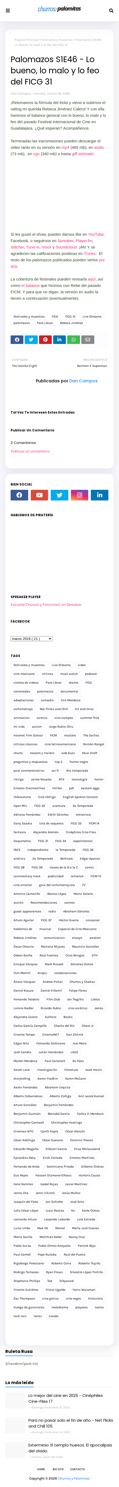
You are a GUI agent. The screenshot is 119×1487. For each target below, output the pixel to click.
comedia (47, 700)
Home (41, 1469)
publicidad (55, 876)
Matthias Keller (51, 1237)
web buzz (68, 753)
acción (18, 902)
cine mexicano (24, 674)
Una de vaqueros (51, 823)
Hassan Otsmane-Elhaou (53, 1175)
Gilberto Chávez (92, 1166)
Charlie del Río (64, 1026)
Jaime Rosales (41, 779)
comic (89, 867)
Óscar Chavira (24, 946)
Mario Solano (83, 894)
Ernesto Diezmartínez (29, 788)
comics (42, 718)
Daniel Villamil (51, 990)
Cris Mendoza (70, 700)
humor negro (79, 762)
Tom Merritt (22, 973)
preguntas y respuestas (31, 762)
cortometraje (23, 709)
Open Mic (20, 806)
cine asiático (77, 1008)
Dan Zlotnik (74, 1034)
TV (84, 885)
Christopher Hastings (66, 1122)
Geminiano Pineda (60, 1166)
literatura (71, 1070)
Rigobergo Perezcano (29, 1263)
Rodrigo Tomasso (26, 1272)
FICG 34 (60, 841)
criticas (47, 674)
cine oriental (23, 885)
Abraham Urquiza (57, 1087)
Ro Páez (78, 1061)
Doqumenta (22, 841)
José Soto (77, 1202)
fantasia (20, 832)
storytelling (22, 1078)
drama (73, 682)
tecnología (79, 779)
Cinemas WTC (23, 1131)
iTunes (89, 253)
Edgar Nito (21, 1043)
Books (68, 1017)
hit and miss (84, 709)
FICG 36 (88, 850)
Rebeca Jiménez (71, 323)
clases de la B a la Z (64, 867)
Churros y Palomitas (74, 1478)
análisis (19, 858)
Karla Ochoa (91, 1210)
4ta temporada (77, 770)
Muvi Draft (89, 753)
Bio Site (58, 1469)
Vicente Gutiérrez (26, 1290)
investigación (47, 1070)
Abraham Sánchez (76, 911)
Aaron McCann (75, 1078)
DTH (94, 955)
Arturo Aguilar (24, 920)
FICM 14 (94, 823)
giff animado (83, 153)
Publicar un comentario (30, 451)
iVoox (47, 247)
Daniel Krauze (23, 990)
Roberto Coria (61, 1263)
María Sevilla (23, 1237)
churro (18, 753)
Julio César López (26, 1210)
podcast (91, 674)
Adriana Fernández (27, 814)
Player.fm (84, 240)
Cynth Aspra (49, 1131)
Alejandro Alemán (46, 832)
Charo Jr (88, 1026)
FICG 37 (46, 920)
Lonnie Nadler (23, 1008)
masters (70, 735)
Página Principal (27, 40)
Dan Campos (21, 93)
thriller (57, 788)
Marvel (60, 1228)
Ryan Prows (54, 1272)
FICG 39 (37, 867)
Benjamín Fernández (59, 1105)
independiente (37, 850)
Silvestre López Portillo (86, 1272)
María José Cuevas (85, 1228)
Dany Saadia (23, 823)
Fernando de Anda (27, 1166)
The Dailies (91, 735)
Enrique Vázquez (26, 964)
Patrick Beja (87, 1246)
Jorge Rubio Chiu (61, 726)
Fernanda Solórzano (50, 1043)
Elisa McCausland (87, 1149)
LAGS (74, 1052)
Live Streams (92, 316)
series (99, 1008)
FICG (55, 316)
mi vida (19, 726)
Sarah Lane (22, 1070)
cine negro (73, 1298)
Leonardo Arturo (25, 1219)
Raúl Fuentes (49, 955)
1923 (17, 850)
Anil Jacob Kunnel (91, 1096)
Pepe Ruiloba (47, 1254)
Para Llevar (45, 323)
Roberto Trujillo (89, 1263)
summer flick (89, 718)
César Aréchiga (24, 1140)
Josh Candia (22, 1052)
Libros (95, 999)
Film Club (53, 999)
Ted (49, 1281)
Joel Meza (80, 1043)
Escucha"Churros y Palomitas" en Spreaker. (46, 604)
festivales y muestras (57, 40)
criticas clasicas (25, 744)
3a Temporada (83, 806)
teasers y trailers (42, 753)
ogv (37, 153)
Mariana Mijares (53, 946)
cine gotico (50, 1298)
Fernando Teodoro (26, 999)
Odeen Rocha (23, 955)
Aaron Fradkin (47, 1078)
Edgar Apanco (90, 858)
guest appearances (27, 911)
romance (77, 876)
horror (99, 779)
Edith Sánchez (58, 814)
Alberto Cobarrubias (28, 1096)
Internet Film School (28, 735)
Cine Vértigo (47, 797)
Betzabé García (59, 1114)
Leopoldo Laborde (57, 1219)
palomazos (22, 323)
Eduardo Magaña (26, 1149)
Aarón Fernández (26, 1087)
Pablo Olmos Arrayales (54, 1246)
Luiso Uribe (22, 1228)
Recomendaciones (44, 902)
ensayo (77, 938)
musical (45, 929)
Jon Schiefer (54, 1202)
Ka (73, 1210)
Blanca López (56, 894)
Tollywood (66, 1281)
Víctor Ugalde (55, 1290)
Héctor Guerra (69, 920)
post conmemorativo (29, 770)
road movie (93, 1070)
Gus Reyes (21, 1175)
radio (52, 911)
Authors (50, 1017)
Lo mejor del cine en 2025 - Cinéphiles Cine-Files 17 (65, 1398)
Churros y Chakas (82, 982)
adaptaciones (24, 700)
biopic (42, 973)
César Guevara (52, 1140)
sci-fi (55, 770)
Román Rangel (93, 744)
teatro (99, 1307)
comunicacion (54, 938)
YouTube (96, 234)
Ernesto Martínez (82, 1158)
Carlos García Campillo (30, 1026)
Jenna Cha (21, 1193)
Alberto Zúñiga (60, 1096)
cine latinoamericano (60, 744)
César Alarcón (75, 1131)
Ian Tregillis (75, 999)
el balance (31, 285)
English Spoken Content (80, 797)
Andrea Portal (52, 982)
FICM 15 (96, 876)
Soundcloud (66, 247)
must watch (69, 674)
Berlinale (66, 858)
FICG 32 (39, 806)
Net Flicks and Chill (54, 709)
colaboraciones (65, 973)
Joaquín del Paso (26, 1202)
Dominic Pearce (81, 1140)
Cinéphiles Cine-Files (81, 832)
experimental (82, 841)
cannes (69, 902)
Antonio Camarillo (27, 894)
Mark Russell (54, 964)
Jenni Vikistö (45, 1193)
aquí (92, 279)
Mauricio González (85, 946)
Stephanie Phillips (27, 1281)
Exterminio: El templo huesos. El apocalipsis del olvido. (70, 1448)
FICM (53, 735)
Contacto (77, 1469)
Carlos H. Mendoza (90, 1114)
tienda (53, 1316)
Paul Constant (55, 1061)
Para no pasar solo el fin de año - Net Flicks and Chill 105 (70, 1423)
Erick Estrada (52, 1158)
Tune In (32, 247)
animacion (21, 718)
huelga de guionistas (29, 1307)
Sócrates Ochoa (81, 964)
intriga (19, 779)
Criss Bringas (74, 955)
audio (99, 147)
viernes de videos (26, 682)
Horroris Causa (89, 1175)
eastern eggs (90, 788)
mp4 (66, 147)
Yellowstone (22, 797)
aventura (58, 806)
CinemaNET (50, 1034)
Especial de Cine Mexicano (77, 929)
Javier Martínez (76, 1184)
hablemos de (23, 929)
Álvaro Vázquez (25, 982)
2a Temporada (42, 858)
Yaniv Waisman (84, 1290)
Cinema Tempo (24, 1034)
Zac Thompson (24, 1298)
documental (69, 691)
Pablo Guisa (22, 1246)
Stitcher (17, 247)
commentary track (27, 876)
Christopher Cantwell (29, 1122)
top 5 (58, 762)
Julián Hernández (51, 1052)
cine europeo (63, 718)
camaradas (22, 691)
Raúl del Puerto (75, 1254)
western (95, 938)
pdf (71, 788)
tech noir (20, 1316)
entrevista (83, 814)
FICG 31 (70, 316)
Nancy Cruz (77, 1237)
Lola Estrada (86, 1219)
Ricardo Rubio (51, 1008)
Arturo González (25, 1105)
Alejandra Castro (26, 1017)
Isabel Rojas (49, 1184)
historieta (95, 1298)
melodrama (60, 1307)
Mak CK (42, 1228)
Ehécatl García (56, 1149)
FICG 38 (19, 867)
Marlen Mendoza (25, 1061)
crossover (93, 920)
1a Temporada (65, 850)
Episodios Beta (25, 1158)
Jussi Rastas (55, 1210)
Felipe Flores (78, 990)
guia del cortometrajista (57, 885)
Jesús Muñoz (71, 1193)
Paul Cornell (22, 1254)
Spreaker (66, 240)
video (82, 665)
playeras (81, 1307)
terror (38, 1316)
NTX (62, 779)
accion (37, 726)
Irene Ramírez (23, 1184)
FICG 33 (76, 823)
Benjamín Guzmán (27, 1114)
